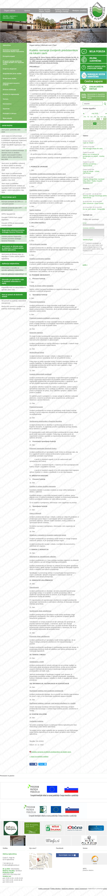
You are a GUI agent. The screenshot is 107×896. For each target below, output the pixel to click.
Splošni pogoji (88, 239)
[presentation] (94, 258)
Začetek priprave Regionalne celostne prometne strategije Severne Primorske (11, 239)
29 (98, 128)
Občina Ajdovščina (96, 12)
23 (101, 126)
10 (105, 121)
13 (91, 123)
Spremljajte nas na (67, 855)
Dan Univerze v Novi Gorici (93, 203)
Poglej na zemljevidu (36, 869)
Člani (55, 45)
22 (98, 126)
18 (85, 126)
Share (32, 764)
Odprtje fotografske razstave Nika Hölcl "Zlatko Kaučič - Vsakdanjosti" (93, 181)
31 (105, 128)
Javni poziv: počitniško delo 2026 (10, 131)
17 (105, 123)
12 (88, 123)
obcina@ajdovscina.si (11, 865)
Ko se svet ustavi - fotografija (94, 209)
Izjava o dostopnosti (81, 888)
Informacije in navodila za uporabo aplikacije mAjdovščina (12, 269)
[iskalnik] (93, 103)
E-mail (84, 223)
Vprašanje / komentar (89, 228)
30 (101, 128)
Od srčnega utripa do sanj (92, 148)
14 (95, 123)
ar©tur (105, 888)
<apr (83, 113)
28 (95, 128)
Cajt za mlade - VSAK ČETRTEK (91, 172)
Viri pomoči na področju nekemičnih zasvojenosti (13, 302)
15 (98, 123)
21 (95, 126)
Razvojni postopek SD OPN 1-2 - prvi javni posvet (12, 203)
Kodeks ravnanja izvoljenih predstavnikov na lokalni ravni (51, 752)
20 (91, 126)
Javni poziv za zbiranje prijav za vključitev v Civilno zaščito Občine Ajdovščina (13, 256)
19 (88, 126)
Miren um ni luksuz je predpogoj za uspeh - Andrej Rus (93, 156)
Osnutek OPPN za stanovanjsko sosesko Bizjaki (12, 224)
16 (101, 123)
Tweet (41, 764)
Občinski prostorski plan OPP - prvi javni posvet (12, 209)
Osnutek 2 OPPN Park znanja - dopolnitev (12, 219)
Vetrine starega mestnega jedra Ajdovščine (95, 196)
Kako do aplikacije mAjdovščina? (12, 274)
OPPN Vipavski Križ (8, 214)
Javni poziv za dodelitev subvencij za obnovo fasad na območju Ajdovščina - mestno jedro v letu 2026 (13, 166)
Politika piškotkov (55, 888)
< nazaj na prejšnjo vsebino (38, 756)
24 (105, 126)
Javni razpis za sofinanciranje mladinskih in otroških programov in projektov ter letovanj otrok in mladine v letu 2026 (13, 177)
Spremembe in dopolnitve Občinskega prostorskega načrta (96, 96)
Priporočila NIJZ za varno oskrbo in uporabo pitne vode (13, 289)
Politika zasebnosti (43, 888)
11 (85, 123)
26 (88, 128)
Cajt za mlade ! (88, 143)
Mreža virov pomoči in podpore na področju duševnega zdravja (13, 308)
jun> (106, 113)
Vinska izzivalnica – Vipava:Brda (90, 165)
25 (85, 128)
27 (91, 128)
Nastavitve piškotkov (68, 888)
